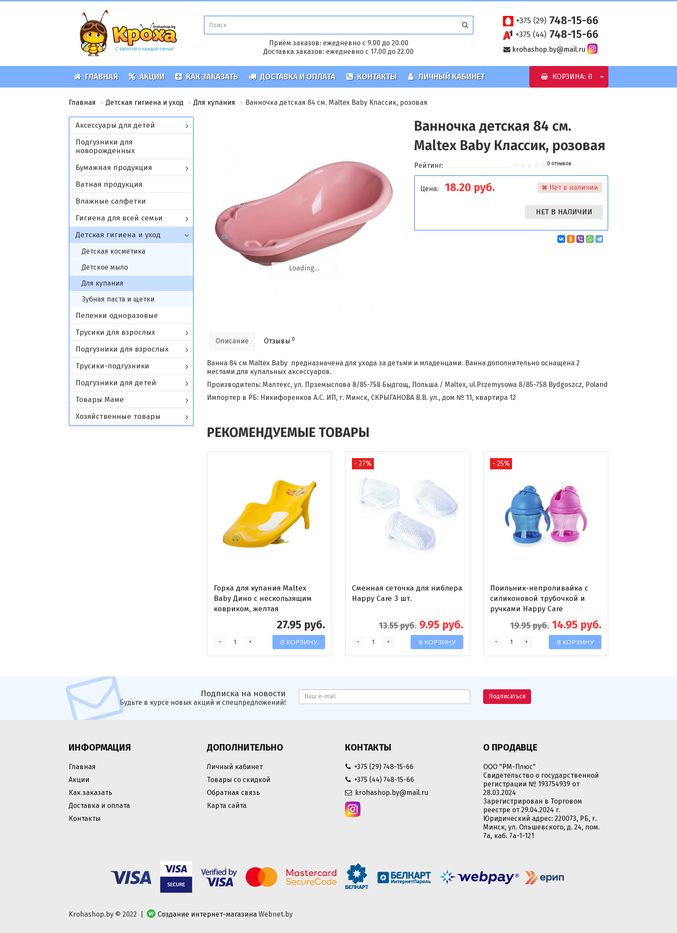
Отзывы (279, 340)
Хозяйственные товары (118, 416)
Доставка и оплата (292, 77)
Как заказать (206, 77)
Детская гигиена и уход (144, 102)
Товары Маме (100, 399)
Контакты (371, 77)
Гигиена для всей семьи (119, 218)
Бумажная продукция (114, 167)
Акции (146, 77)
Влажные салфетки (111, 201)
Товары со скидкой (238, 780)
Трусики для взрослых (115, 332)
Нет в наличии (564, 212)
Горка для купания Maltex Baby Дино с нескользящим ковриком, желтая (263, 598)
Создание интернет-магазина (207, 914)
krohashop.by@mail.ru (548, 49)
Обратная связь (233, 792)
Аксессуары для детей (115, 125)
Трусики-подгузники (112, 366)
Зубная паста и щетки (118, 299)
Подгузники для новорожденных (105, 146)
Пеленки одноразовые (117, 315)
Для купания (214, 102)
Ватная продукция (109, 184)
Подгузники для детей (116, 382)
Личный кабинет (446, 77)
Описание (232, 341)
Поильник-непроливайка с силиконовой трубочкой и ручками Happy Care (539, 598)
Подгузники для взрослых (122, 349)
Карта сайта (227, 805)
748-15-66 (557, 20)
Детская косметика (114, 251)
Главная (96, 77)
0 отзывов (559, 163)
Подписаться (507, 696)
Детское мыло (105, 267)
